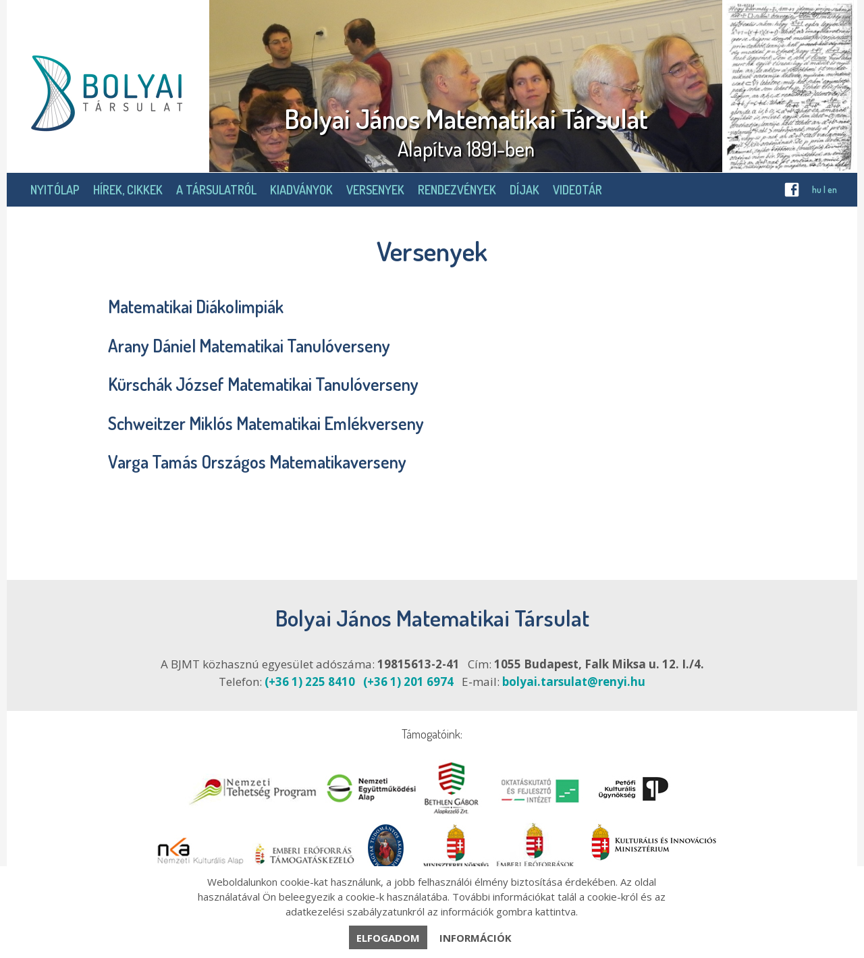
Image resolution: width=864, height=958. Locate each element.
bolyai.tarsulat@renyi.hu (573, 681)
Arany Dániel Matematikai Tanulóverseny (249, 345)
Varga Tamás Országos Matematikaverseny (257, 461)
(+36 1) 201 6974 (408, 681)
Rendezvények (457, 189)
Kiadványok (301, 189)
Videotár (577, 189)
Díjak (524, 189)
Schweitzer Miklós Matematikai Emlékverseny (266, 423)
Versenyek (375, 189)
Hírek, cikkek (128, 189)
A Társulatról (216, 189)
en (832, 189)
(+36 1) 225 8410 (310, 681)
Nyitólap (55, 189)
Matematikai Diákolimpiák (196, 306)
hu (816, 189)
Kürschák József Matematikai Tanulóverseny (263, 384)
